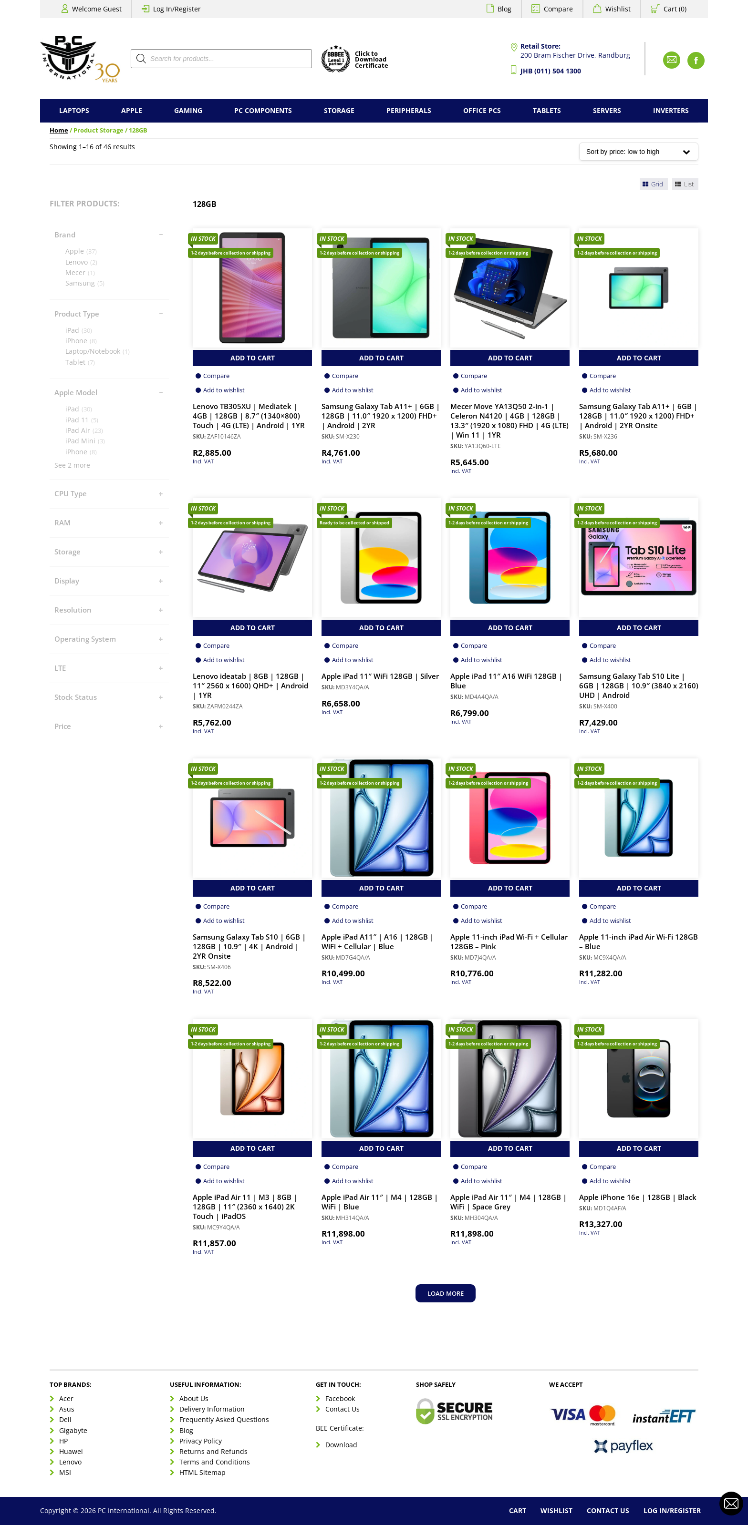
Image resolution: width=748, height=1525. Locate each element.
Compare (558, 8)
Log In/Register (177, 8)
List (684, 184)
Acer (66, 1398)
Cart (517, 1510)
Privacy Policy (200, 1440)
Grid (652, 184)
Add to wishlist (224, 390)
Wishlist (618, 8)
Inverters (671, 110)
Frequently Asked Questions (224, 1419)
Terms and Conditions (214, 1461)
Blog (504, 8)
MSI (65, 1472)
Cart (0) (675, 8)
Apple (131, 110)
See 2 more (72, 465)
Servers (607, 110)
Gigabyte (73, 1430)
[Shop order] (639, 151)
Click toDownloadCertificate (371, 60)
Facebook (340, 1398)
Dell (65, 1419)
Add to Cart (252, 357)
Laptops (74, 110)
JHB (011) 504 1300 (550, 70)
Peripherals (408, 110)
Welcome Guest (97, 8)
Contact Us (342, 1408)
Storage (339, 110)
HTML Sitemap (202, 1472)
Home (59, 130)
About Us (193, 1398)
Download (341, 1444)
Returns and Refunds (213, 1451)
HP (63, 1440)
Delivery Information (212, 1408)
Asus (66, 1408)
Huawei (71, 1451)
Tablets (547, 110)
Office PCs (482, 110)
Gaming (188, 110)
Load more (445, 1293)
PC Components (263, 110)
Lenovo (70, 1461)
